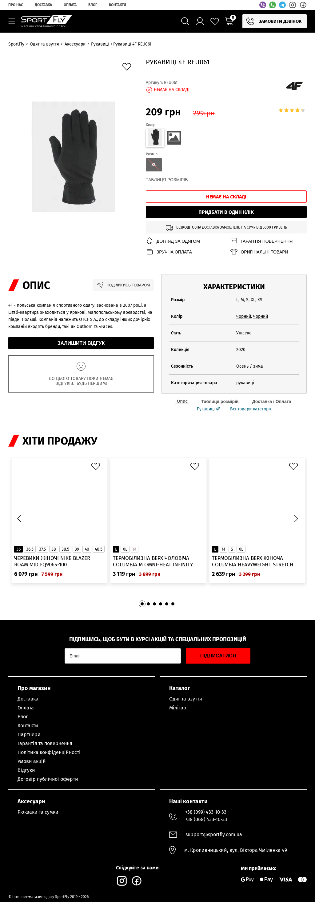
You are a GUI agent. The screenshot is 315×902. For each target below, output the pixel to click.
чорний (243, 316)
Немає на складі (226, 197)
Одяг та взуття (185, 699)
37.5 (42, 549)
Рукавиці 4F (208, 409)
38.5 (65, 549)
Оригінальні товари (259, 252)
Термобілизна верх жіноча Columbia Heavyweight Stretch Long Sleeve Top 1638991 (252, 561)
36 (18, 549)
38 (53, 549)
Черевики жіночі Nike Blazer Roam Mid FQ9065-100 (52, 561)
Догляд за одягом (173, 241)
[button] (296, 518)
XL (125, 549)
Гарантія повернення (261, 241)
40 (87, 549)
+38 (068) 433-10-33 (206, 819)
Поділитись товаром (123, 285)
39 (77, 549)
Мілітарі (178, 708)
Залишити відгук (81, 343)
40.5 (98, 549)
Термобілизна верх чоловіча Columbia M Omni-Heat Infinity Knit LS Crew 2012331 (153, 561)
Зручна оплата (169, 252)
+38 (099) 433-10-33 (205, 812)
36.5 (30, 549)
